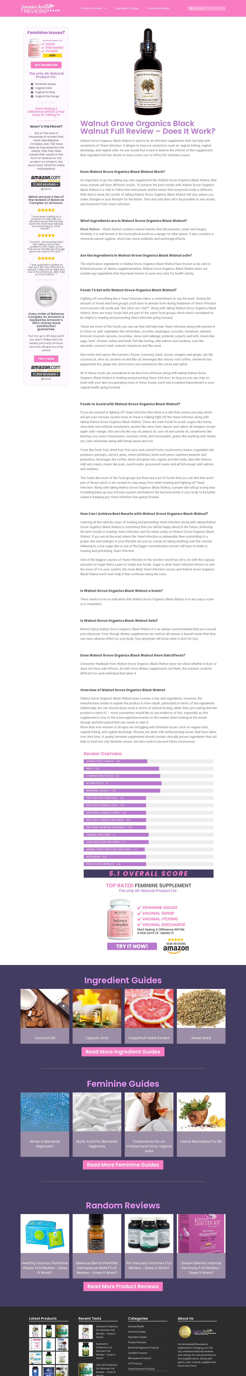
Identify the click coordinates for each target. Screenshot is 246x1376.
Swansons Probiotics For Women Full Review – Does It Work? (105, 1351)
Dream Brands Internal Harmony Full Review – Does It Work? (201, 1268)
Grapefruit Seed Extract (149, 1038)
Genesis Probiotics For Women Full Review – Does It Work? (107, 1332)
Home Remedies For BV (201, 1141)
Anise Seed (201, 1038)
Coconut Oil (45, 1038)
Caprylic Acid (97, 1038)
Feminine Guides (158, 8)
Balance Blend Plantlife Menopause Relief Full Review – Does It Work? (97, 1268)
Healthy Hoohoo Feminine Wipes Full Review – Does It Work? (45, 1268)
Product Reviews (93, 8)
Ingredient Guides (127, 8)
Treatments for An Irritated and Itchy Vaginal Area (149, 1146)
